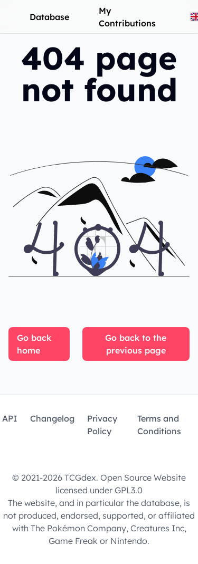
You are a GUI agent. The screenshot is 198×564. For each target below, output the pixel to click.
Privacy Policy (102, 424)
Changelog (52, 418)
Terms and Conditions (159, 424)
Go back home (34, 344)
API (9, 418)
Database (49, 17)
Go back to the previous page (135, 344)
